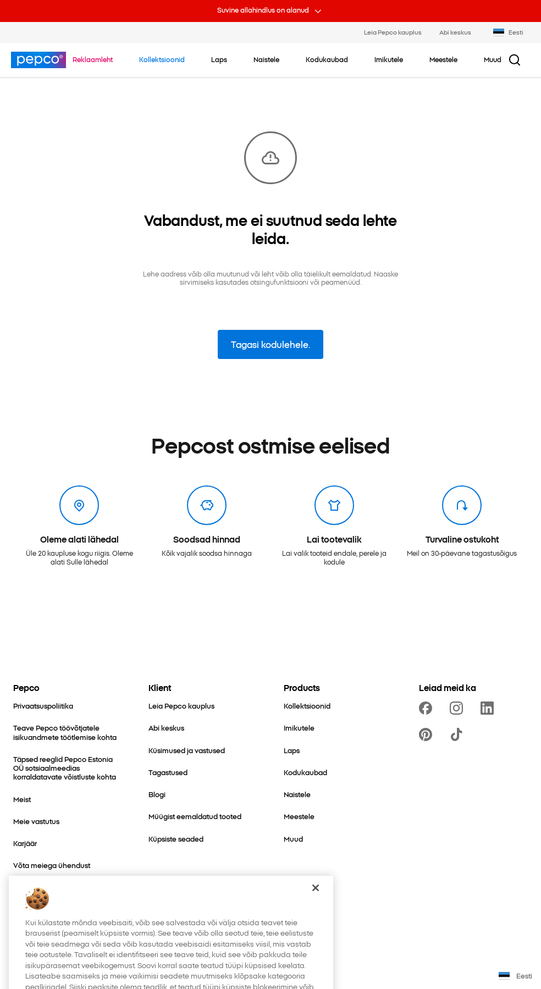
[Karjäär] (25, 843)
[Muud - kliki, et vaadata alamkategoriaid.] (492, 59)
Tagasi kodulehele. (270, 344)
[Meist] (22, 799)
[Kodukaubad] (305, 772)
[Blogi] (156, 794)
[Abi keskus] (166, 727)
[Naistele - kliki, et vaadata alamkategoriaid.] (266, 59)
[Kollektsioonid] (307, 705)
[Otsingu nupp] (514, 60)
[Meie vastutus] (36, 821)
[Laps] (292, 750)
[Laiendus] (28, 887)
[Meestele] (299, 816)
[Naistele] (297, 794)
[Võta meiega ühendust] (51, 865)
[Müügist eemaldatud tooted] (194, 816)
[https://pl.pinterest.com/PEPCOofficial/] (428, 734)
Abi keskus (455, 31)
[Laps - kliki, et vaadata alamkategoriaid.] (219, 59)
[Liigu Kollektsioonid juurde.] (162, 59)
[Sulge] (315, 902)
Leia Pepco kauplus (393, 31)
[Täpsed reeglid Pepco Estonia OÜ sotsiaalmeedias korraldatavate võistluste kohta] (67, 768)
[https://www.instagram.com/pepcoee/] (458, 708)
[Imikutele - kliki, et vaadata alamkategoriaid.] (389, 59)
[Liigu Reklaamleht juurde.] (92, 59)
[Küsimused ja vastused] (186, 750)
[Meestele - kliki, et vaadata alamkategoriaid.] (443, 59)
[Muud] (293, 839)
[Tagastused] (167, 772)
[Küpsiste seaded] (175, 839)
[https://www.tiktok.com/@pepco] (458, 734)
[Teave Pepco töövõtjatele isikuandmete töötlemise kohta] (67, 732)
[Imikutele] (299, 727)
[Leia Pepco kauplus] (181, 705)
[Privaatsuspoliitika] (43, 705)
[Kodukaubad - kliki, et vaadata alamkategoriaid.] (327, 59)
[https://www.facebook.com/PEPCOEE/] (428, 708)
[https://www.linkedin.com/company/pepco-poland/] (489, 708)
